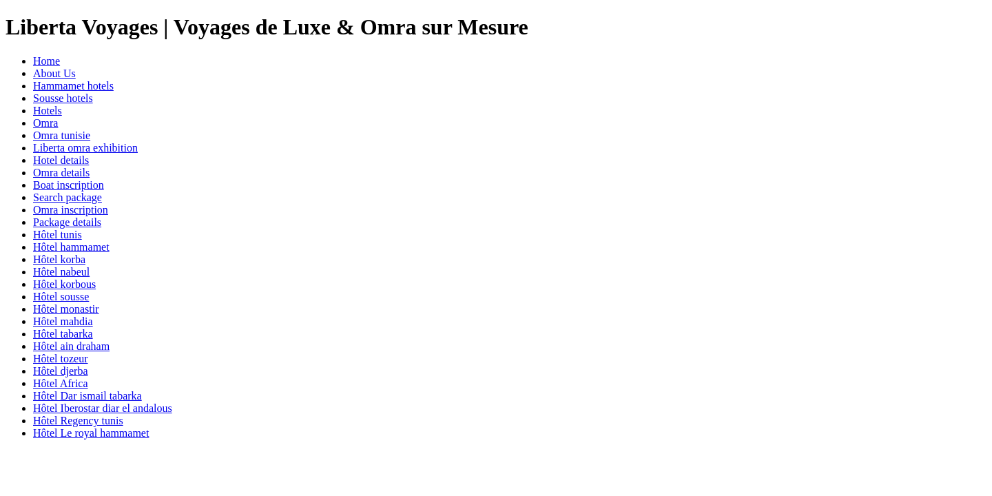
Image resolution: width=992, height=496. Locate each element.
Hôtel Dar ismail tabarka (87, 396)
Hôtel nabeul (61, 272)
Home (46, 61)
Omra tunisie (61, 135)
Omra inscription (70, 210)
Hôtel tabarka (63, 334)
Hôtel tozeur (60, 358)
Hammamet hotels (73, 86)
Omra (45, 123)
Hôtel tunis (57, 234)
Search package (67, 197)
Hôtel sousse (61, 296)
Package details (67, 222)
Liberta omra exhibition (85, 148)
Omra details (61, 172)
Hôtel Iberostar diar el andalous (102, 408)
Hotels (47, 110)
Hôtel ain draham (71, 346)
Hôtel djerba (60, 371)
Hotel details (61, 160)
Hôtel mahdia (63, 321)
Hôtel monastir (66, 309)
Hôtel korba (59, 259)
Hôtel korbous (64, 284)
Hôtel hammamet (71, 247)
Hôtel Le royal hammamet (91, 433)
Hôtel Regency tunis (78, 420)
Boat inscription (68, 185)
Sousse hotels (63, 98)
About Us (54, 73)
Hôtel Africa (60, 383)
